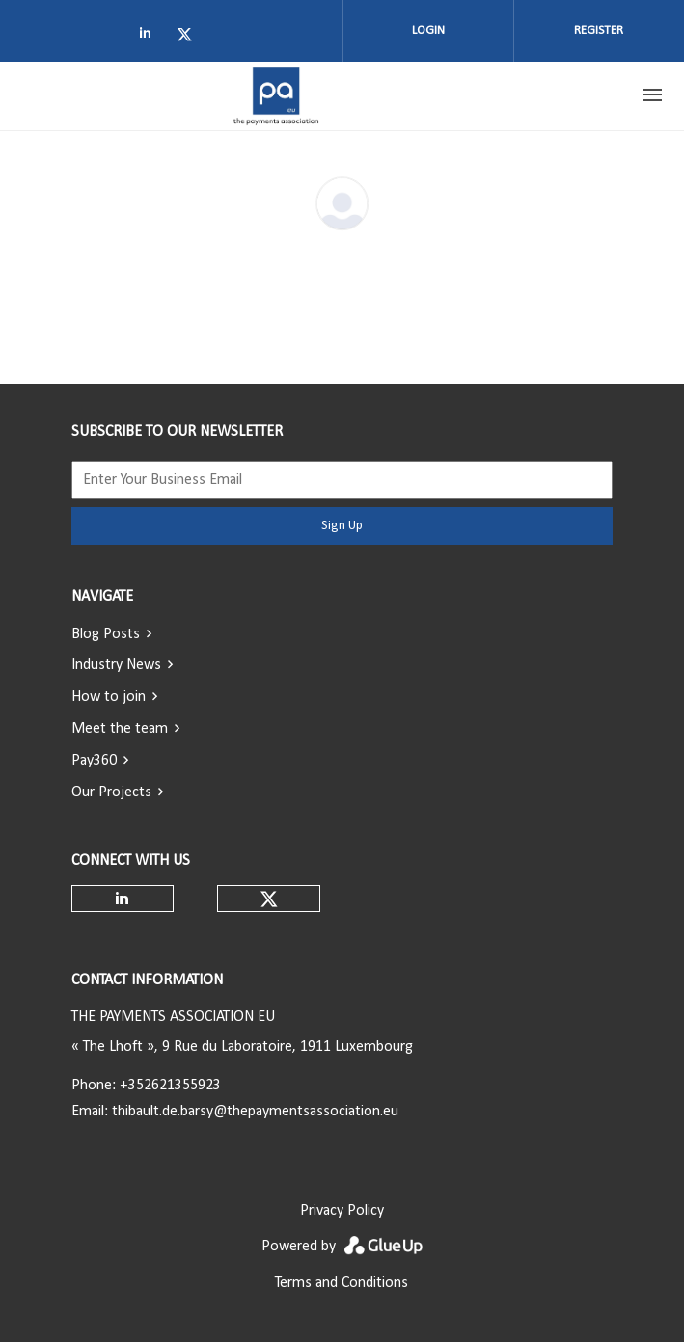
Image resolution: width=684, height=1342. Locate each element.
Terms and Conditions (341, 1283)
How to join (108, 697)
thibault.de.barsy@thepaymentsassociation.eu (255, 1111)
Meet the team (119, 729)
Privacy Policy (342, 1211)
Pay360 (94, 760)
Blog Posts (105, 634)
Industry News (116, 665)
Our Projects (111, 792)
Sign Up (342, 526)
